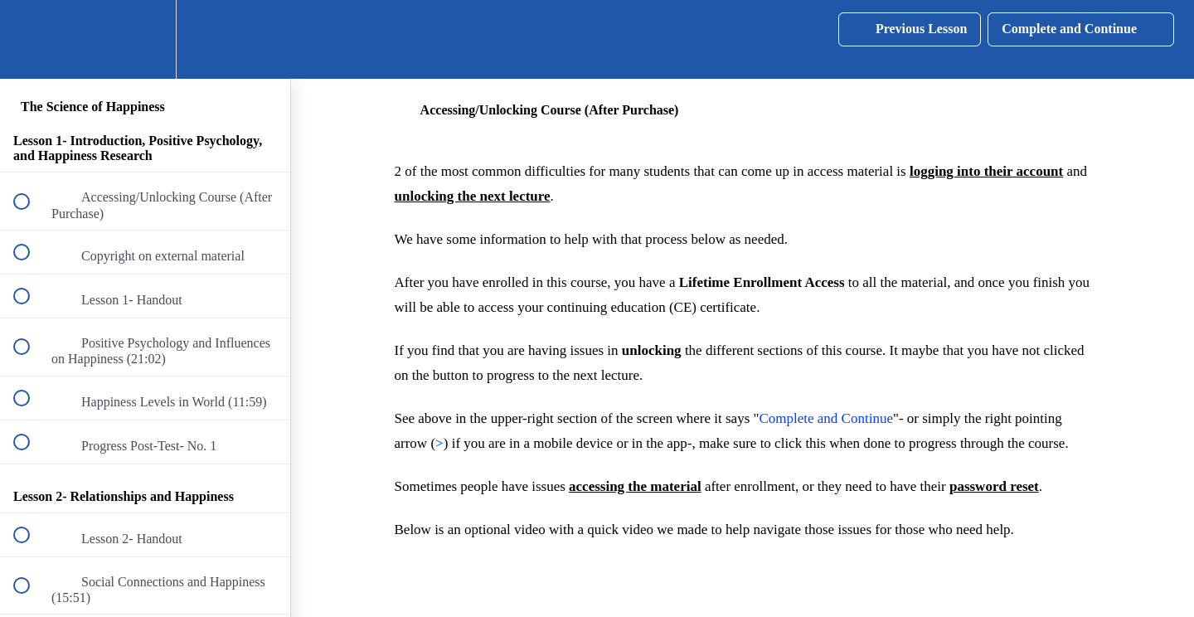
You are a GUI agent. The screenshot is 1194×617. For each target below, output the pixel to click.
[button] (30, 39)
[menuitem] (145, 39)
